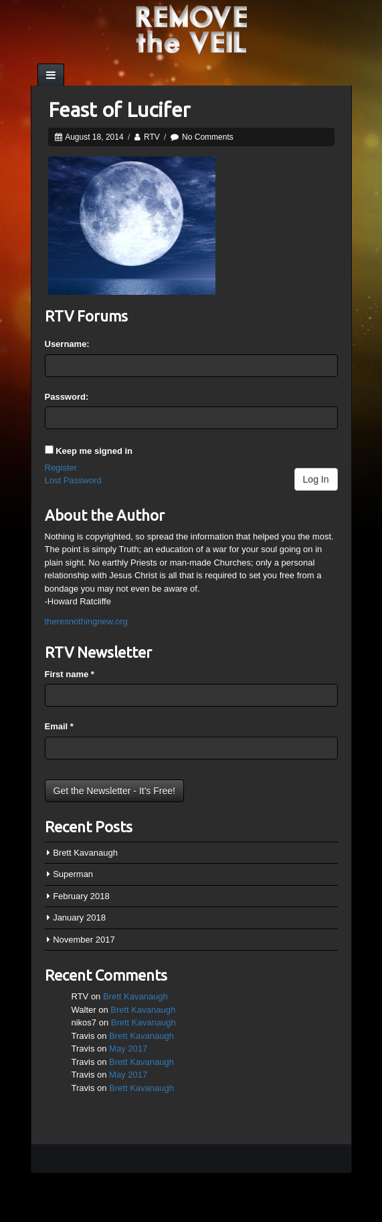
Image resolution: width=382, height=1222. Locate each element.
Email (59, 726)
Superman (73, 874)
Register (61, 468)
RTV (152, 137)
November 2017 (84, 940)
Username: (67, 344)
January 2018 (79, 917)
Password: (67, 397)
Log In (316, 479)
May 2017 (128, 1049)
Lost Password (73, 480)
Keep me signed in (94, 451)
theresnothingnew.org (86, 621)
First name (69, 674)
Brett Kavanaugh (85, 853)
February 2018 (81, 896)
